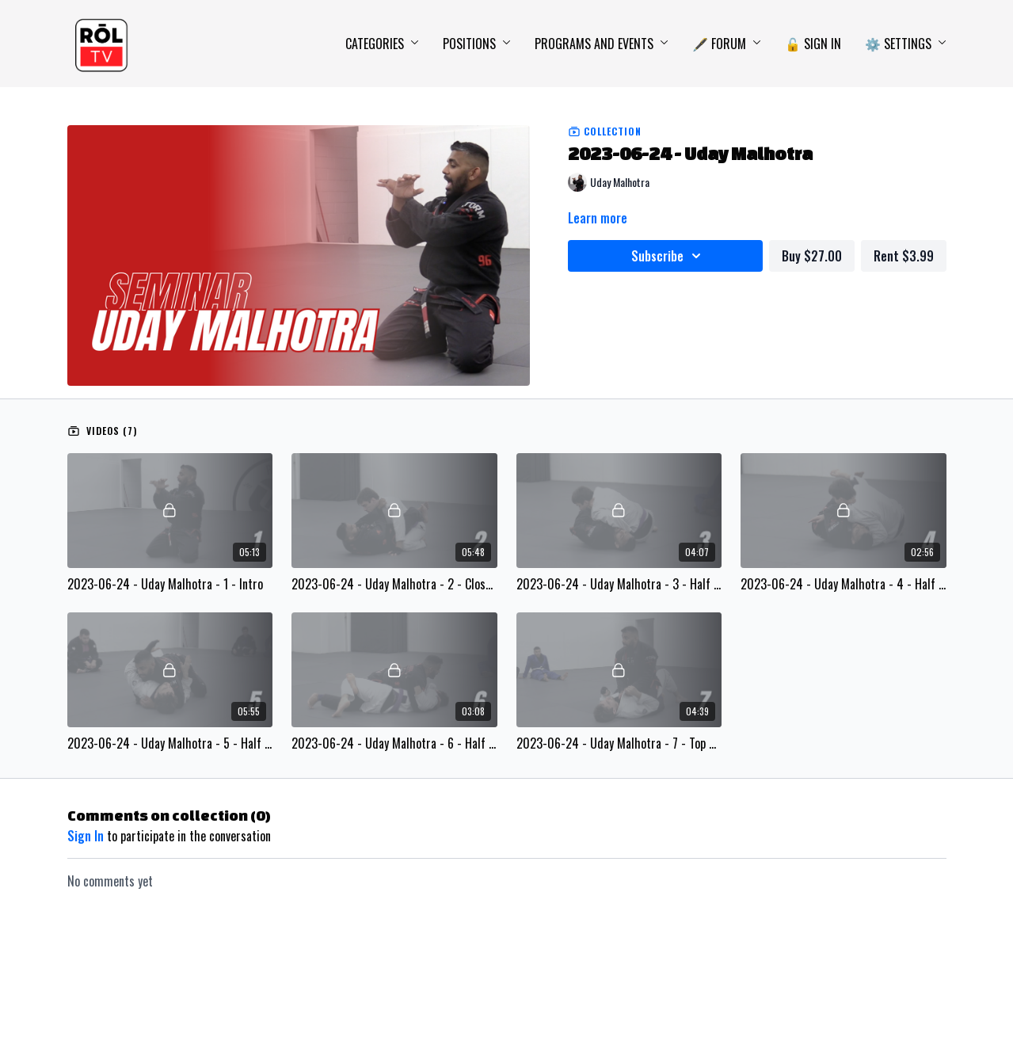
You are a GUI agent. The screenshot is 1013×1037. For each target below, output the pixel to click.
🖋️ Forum (726, 43)
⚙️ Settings (905, 43)
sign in (85, 835)
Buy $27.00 (812, 255)
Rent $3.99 (904, 255)
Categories (382, 43)
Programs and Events (601, 43)
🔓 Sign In (813, 43)
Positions (477, 43)
